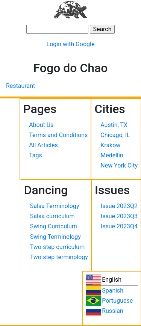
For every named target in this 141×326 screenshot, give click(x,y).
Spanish (112, 290)
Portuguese (117, 300)
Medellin (111, 155)
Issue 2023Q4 (119, 226)
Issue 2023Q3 (119, 216)
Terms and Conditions (58, 135)
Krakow (110, 145)
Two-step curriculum (57, 247)
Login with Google (71, 44)
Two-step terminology (59, 257)
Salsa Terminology (54, 206)
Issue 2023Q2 (119, 206)
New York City (119, 165)
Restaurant (20, 85)
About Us (41, 124)
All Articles (43, 145)
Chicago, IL (115, 135)
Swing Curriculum (53, 226)
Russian (112, 310)
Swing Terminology (55, 236)
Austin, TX (113, 124)
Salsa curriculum (52, 216)
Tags (35, 155)
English (111, 279)
